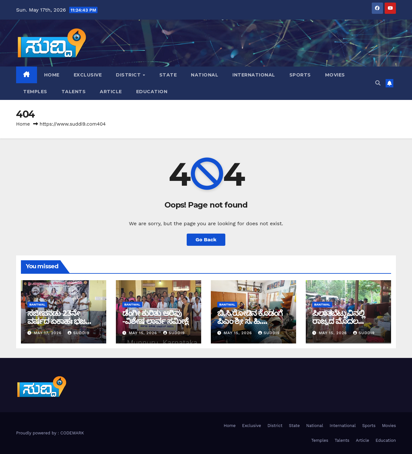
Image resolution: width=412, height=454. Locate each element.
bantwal (37, 304)
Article (111, 91)
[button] (377, 83)
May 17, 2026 (48, 333)
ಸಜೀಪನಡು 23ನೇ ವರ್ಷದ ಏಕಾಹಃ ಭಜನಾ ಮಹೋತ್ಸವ (60, 321)
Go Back (206, 239)
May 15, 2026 (144, 333)
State (168, 75)
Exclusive (88, 75)
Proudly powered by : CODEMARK (50, 433)
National (204, 75)
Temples (35, 91)
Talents (73, 91)
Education (152, 91)
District (129, 75)
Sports (300, 75)
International (253, 75)
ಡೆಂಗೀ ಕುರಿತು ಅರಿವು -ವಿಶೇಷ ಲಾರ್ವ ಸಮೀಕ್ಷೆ (155, 317)
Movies (335, 75)
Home (52, 75)
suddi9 (78, 333)
